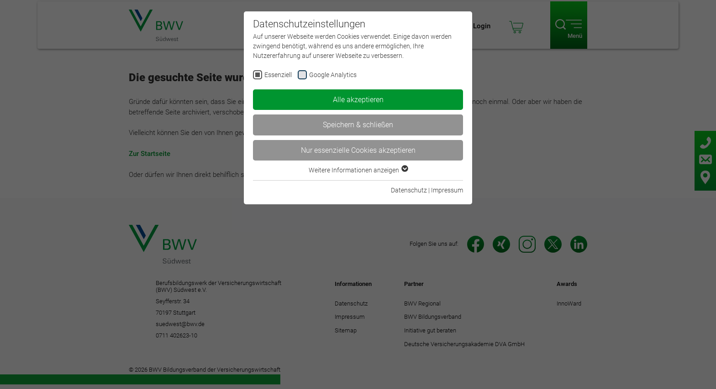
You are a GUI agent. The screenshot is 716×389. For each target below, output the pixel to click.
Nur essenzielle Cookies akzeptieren (358, 150)
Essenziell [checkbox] (278, 74)
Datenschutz (409, 190)
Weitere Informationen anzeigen (358, 170)
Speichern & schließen (358, 124)
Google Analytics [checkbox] (333, 74)
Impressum (447, 190)
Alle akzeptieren (358, 99)
